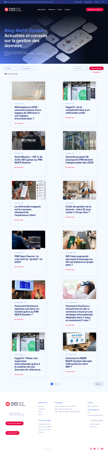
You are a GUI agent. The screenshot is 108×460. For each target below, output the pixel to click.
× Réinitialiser (96, 72)
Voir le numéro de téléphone (14, 423)
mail (102, 448)
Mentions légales (95, 424)
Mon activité (43, 402)
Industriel (41, 406)
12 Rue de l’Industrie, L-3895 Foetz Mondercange (16, 413)
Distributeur (42, 409)
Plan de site (93, 427)
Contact (96, 2)
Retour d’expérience (93, 406)
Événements (88, 2)
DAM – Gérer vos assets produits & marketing (67, 411)
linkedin (91, 448)
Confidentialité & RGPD (96, 420)
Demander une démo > (95, 9)
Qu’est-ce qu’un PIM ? (45, 429)
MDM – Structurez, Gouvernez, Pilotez (65, 406)
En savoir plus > (61, 2)
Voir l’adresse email (12, 433)
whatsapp (98, 448)
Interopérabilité (93, 410)
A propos (41, 432)
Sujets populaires (45, 420)
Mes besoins (42, 9)
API (88, 412)
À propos (67, 9)
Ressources (78, 2)
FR (103, 2)
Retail (40, 411)
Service (41, 414)
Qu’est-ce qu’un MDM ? (45, 427)
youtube (94, 448)
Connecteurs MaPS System (95, 415)
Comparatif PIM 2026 (44, 424)
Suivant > (99, 384)
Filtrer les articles (96, 68)
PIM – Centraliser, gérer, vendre (63, 409)
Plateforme (51, 9)
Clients (60, 9)
